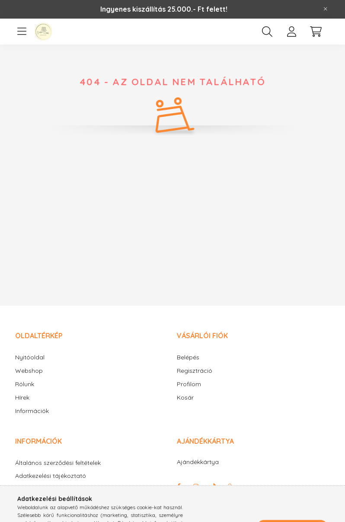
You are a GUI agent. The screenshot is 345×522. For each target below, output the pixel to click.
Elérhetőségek (35, 515)
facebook (178, 486)
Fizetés (25, 489)
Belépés (188, 357)
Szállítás (26, 502)
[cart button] (315, 31)
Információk (32, 411)
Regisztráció (194, 371)
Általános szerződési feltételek (58, 463)
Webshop (29, 371)
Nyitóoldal (30, 357)
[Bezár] (325, 9)
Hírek (22, 397)
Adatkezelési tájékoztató (50, 476)
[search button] (267, 31)
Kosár (185, 397)
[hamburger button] (21, 31)
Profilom (189, 384)
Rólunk (24, 384)
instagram (195, 486)
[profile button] (291, 31)
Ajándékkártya (198, 462)
